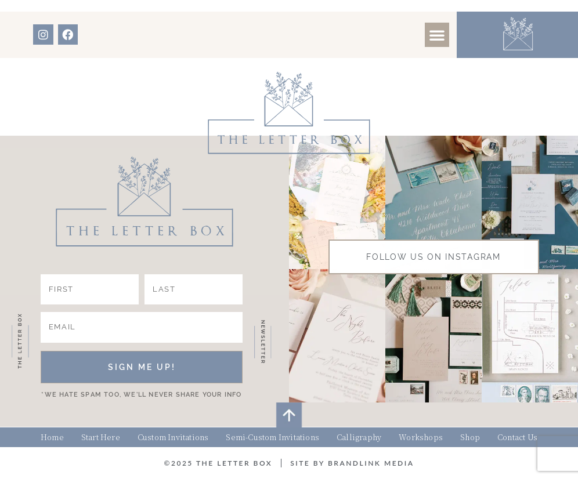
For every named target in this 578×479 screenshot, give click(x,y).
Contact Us (517, 436)
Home (52, 436)
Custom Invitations (173, 436)
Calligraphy (359, 436)
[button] (437, 35)
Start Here (100, 436)
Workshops (421, 436)
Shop (470, 436)
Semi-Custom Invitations (272, 436)
